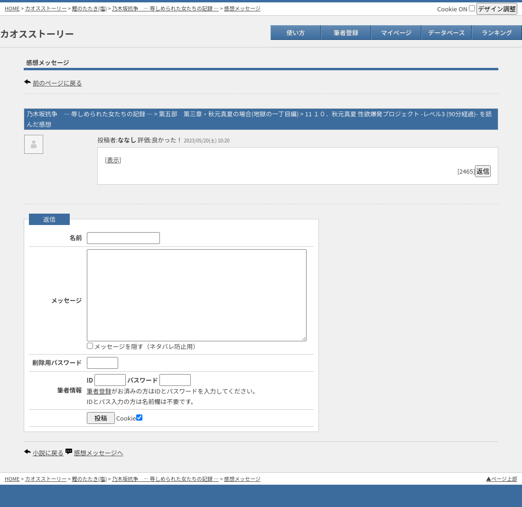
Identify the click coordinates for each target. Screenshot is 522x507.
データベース (446, 32)
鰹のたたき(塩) (89, 8)
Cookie (129, 417)
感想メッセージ (242, 8)
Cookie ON (456, 8)
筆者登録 (346, 32)
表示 (113, 159)
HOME (12, 8)
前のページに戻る (57, 82)
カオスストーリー (46, 8)
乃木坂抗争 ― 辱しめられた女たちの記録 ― (165, 8)
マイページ (396, 32)
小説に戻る (48, 452)
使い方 (295, 32)
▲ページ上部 (501, 478)
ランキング (497, 32)
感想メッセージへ (98, 452)
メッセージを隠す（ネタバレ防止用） (143, 346)
